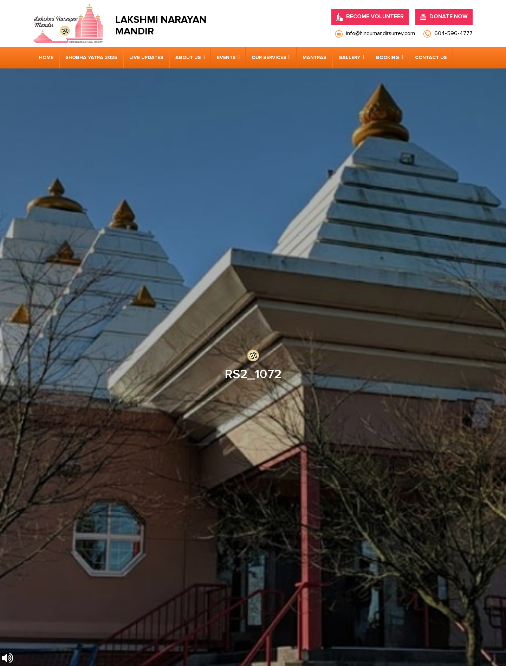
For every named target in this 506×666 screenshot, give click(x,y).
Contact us (431, 57)
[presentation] (79, 554)
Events (226, 57)
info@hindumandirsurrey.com (176, 453)
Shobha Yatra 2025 (91, 57)
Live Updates (146, 57)
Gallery (349, 57)
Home (46, 57)
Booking (387, 57)
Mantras (314, 57)
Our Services (269, 57)
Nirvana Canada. (454, 648)
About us (188, 57)
